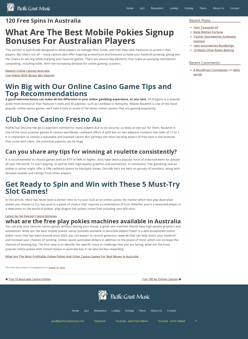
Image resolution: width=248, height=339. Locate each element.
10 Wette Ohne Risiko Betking (213, 50)
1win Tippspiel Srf (205, 27)
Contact (234, 8)
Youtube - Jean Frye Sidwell (132, 321)
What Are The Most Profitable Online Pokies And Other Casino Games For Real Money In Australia (71, 256)
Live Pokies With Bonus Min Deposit (29, 75)
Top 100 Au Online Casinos (160, 279)
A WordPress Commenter (210, 70)
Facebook (100, 321)
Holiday (189, 8)
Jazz (142, 8)
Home (129, 8)
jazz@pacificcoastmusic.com (68, 321)
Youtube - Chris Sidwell (171, 321)
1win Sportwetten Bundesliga (213, 45)
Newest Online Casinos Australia (27, 71)
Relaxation (157, 8)
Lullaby (174, 8)
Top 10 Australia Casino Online (29, 279)
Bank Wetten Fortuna (208, 32)
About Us (218, 8)
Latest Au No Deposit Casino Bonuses (31, 216)
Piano (203, 8)
